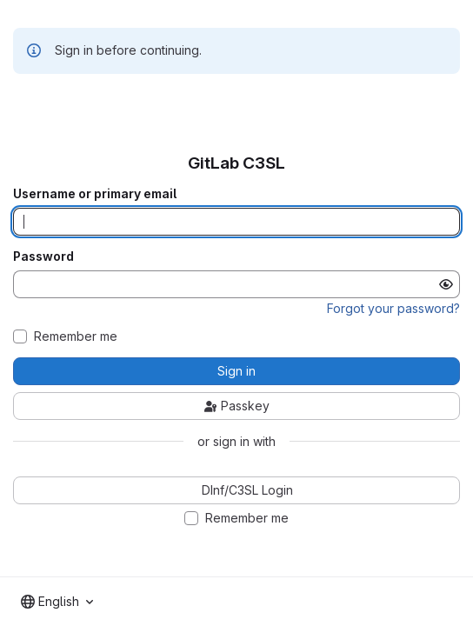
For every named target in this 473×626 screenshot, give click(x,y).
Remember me (75, 336)
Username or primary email (95, 194)
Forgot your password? (393, 308)
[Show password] (446, 284)
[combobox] (57, 601)
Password (43, 256)
